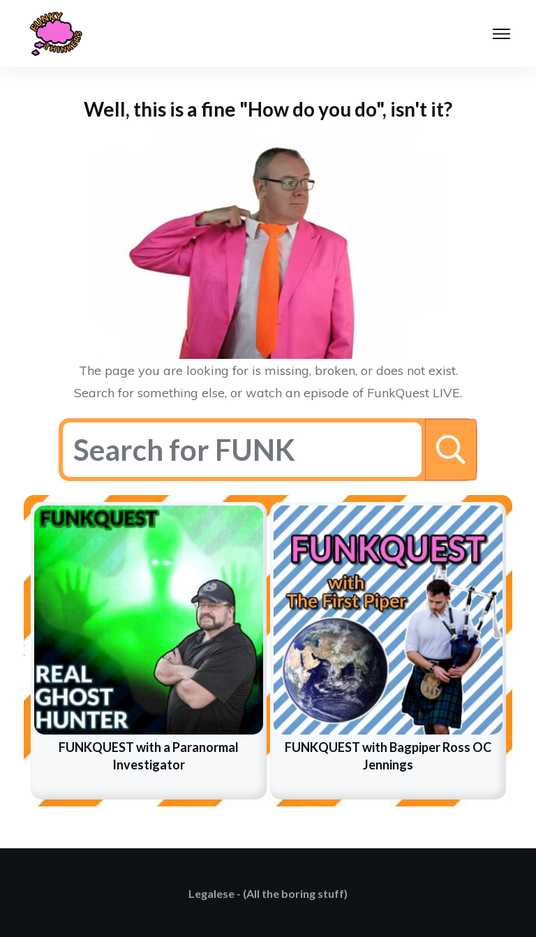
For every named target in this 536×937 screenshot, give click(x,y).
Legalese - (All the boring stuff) (268, 893)
